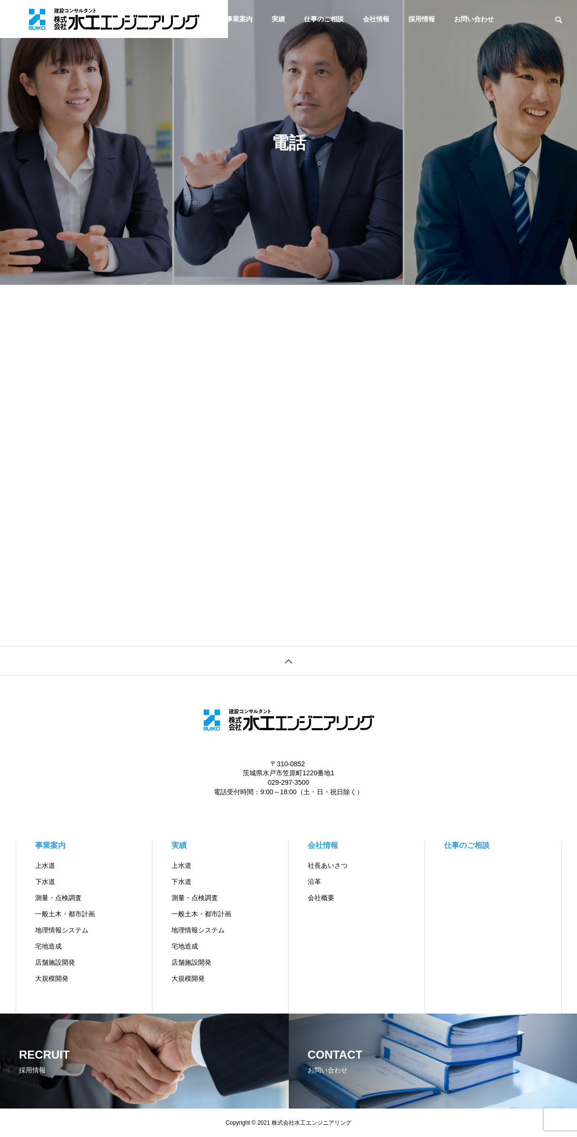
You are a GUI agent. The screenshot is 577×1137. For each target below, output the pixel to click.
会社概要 (321, 898)
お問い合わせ (474, 19)
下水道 (45, 881)
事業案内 (239, 19)
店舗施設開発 (55, 962)
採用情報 (421, 19)
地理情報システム (61, 930)
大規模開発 (51, 978)
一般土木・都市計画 (65, 914)
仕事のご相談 (324, 19)
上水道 (45, 865)
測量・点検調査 (58, 898)
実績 (278, 19)
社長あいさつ (328, 865)
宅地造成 (48, 946)
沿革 (314, 881)
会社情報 (376, 19)
